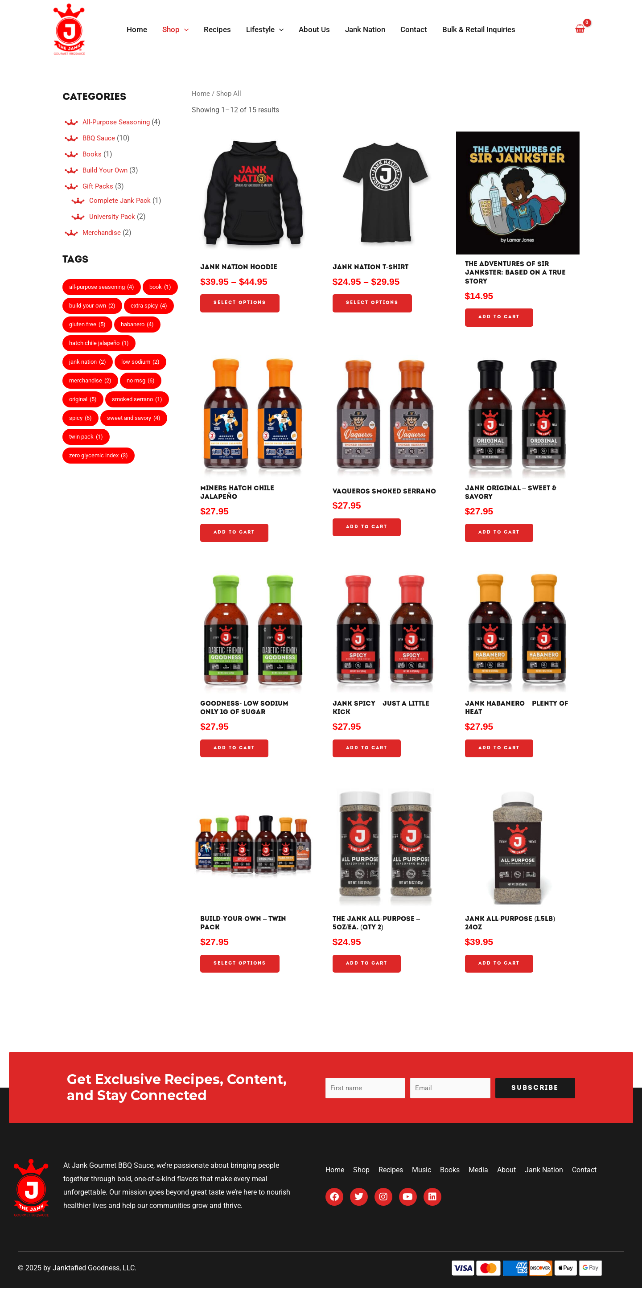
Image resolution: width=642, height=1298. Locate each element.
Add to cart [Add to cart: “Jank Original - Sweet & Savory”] (500, 537)
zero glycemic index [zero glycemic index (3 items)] (98, 455)
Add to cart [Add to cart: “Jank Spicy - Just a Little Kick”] (368, 755)
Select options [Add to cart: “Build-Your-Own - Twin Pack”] (242, 972)
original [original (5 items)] (83, 399)
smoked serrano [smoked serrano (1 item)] (137, 399)
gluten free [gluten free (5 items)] (87, 324)
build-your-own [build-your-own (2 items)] (92, 306)
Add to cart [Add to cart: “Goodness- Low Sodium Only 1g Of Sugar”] (235, 754)
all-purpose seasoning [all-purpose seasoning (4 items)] (101, 287)
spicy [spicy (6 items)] (80, 418)
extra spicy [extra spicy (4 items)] (149, 306)
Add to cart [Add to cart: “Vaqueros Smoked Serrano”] (368, 537)
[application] (184, 29)
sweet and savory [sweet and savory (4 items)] (133, 418)
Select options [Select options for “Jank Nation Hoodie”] (242, 304)
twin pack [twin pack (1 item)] (86, 437)
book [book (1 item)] (160, 287)
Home (201, 94)
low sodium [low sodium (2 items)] (140, 362)
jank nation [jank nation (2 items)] (87, 362)
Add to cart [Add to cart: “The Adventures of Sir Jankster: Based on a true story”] (500, 319)
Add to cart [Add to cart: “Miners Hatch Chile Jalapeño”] (235, 537)
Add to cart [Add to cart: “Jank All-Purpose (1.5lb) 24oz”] (500, 972)
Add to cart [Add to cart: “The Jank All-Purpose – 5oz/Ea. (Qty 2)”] (368, 972)
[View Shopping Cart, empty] (579, 29)
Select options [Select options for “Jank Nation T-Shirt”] (374, 304)
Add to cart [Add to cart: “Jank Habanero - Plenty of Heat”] (500, 754)
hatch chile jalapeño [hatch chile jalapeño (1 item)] (99, 343)
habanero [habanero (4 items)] (137, 324)
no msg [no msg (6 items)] (141, 380)
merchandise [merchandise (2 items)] (90, 380)
